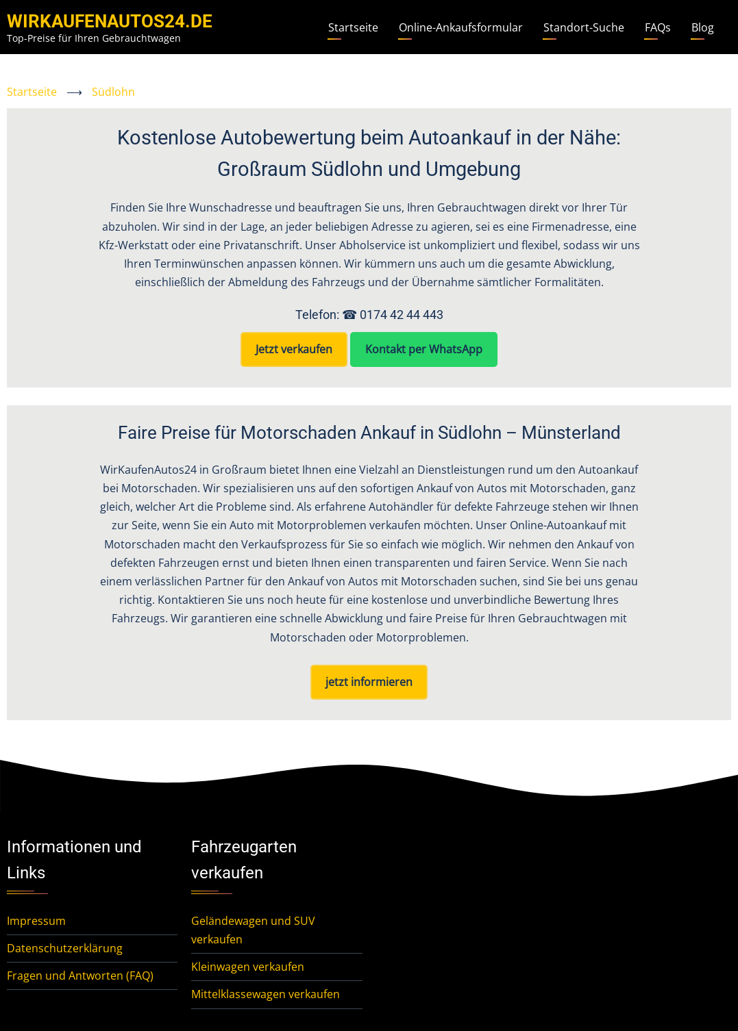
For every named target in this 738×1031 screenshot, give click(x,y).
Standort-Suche (583, 27)
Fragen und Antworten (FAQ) (80, 975)
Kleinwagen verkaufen (247, 966)
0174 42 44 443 (401, 314)
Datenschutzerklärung (65, 948)
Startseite (353, 27)
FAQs (658, 27)
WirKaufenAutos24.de (109, 21)
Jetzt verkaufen (294, 349)
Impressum (36, 920)
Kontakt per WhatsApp (423, 349)
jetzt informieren (369, 681)
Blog (702, 27)
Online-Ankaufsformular (461, 27)
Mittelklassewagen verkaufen (265, 994)
